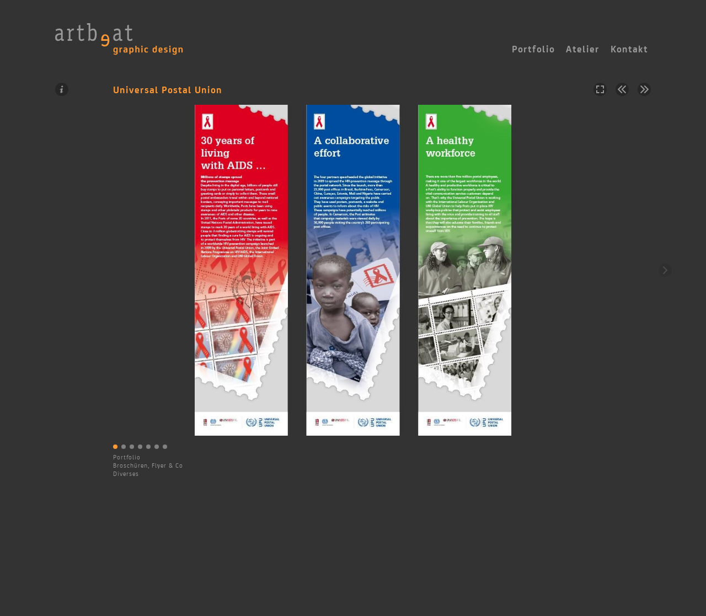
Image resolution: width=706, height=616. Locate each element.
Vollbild (600, 89)
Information (61, 89)
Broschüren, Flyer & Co (148, 465)
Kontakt (629, 49)
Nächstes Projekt (644, 89)
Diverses (126, 474)
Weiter (665, 270)
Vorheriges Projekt (622, 89)
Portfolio (127, 457)
